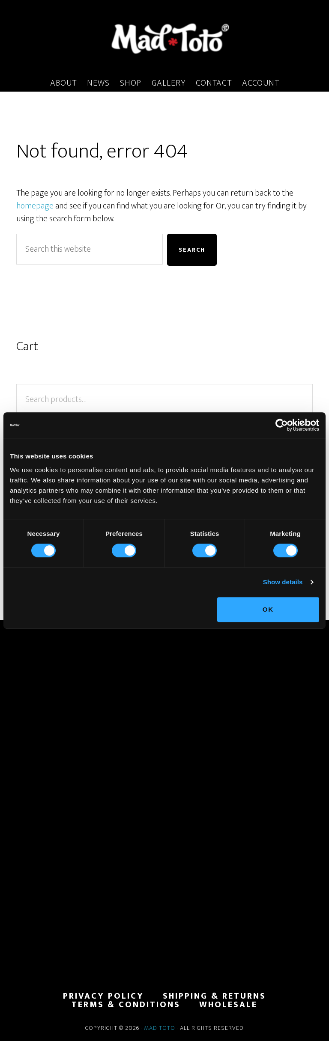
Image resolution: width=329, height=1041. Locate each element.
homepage (35, 206)
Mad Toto (159, 1028)
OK (268, 609)
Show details (283, 582)
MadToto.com (164, 38)
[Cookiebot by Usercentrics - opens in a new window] (281, 425)
